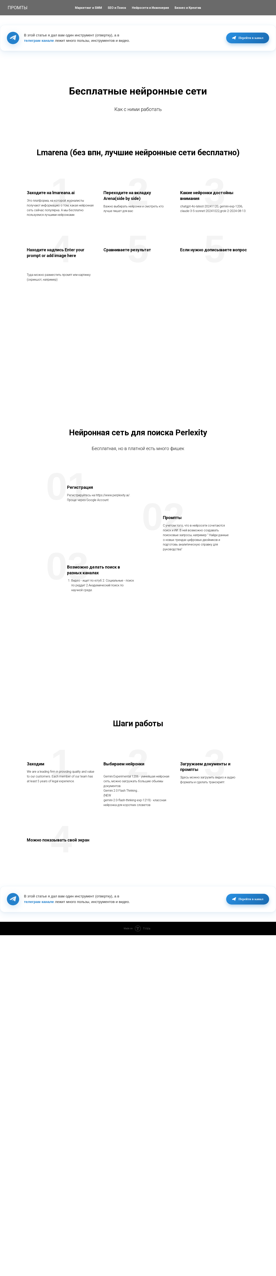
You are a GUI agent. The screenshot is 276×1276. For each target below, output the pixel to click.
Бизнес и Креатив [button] (188, 8)
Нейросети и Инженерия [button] (150, 8)
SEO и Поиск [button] (117, 8)
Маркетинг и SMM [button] (88, 8)
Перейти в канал (246, 38)
